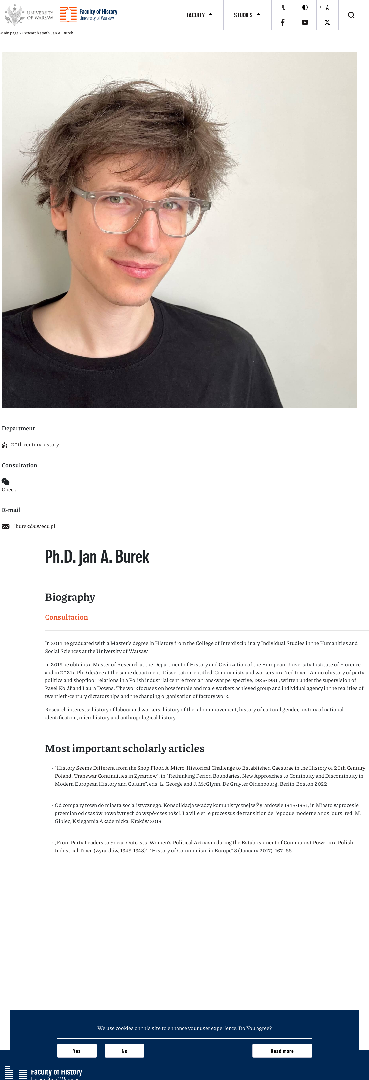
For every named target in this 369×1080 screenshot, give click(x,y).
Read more (282, 1050)
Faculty (196, 15)
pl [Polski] (282, 7)
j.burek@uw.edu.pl (28, 526)
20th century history (30, 444)
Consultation (66, 617)
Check (9, 489)
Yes (77, 1050)
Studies (243, 15)
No (125, 1050)
